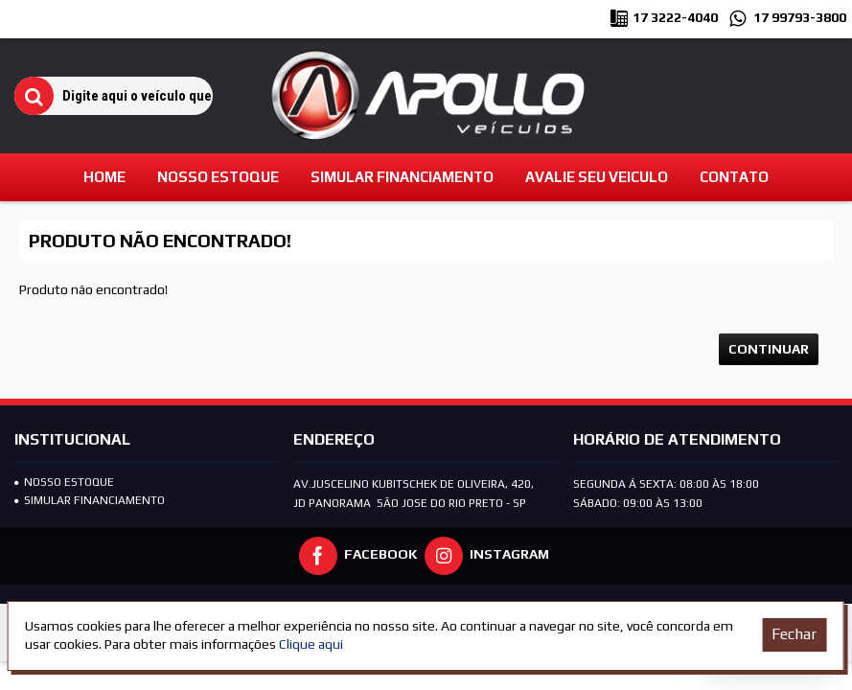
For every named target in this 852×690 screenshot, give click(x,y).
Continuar (768, 348)
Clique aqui (311, 644)
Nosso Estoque (64, 482)
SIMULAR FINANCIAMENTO (89, 500)
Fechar (794, 634)
